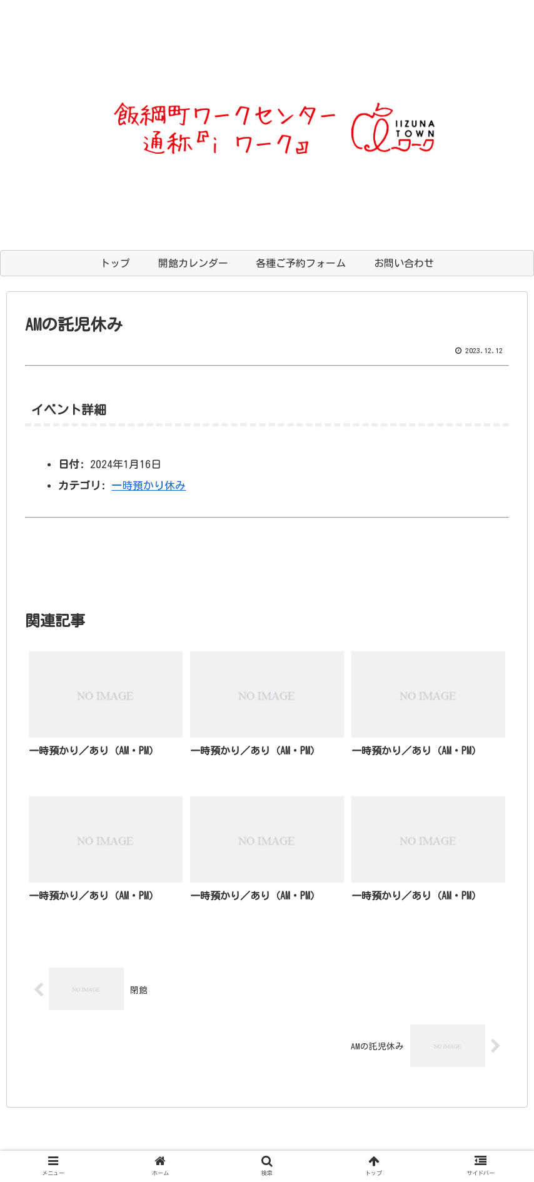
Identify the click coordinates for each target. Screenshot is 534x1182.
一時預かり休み (148, 485)
